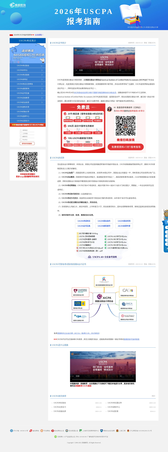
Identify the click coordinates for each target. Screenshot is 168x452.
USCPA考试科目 (84, 221)
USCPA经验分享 (23, 112)
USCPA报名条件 (104, 221)
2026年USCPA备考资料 (28, 35)
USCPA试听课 (113, 411)
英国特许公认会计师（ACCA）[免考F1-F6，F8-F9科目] (78, 333)
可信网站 (47, 431)
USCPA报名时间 (124, 221)
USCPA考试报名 (60, 403)
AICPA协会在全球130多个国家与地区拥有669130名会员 (95, 93)
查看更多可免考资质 (131, 339)
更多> (154, 396)
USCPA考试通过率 (115, 403)
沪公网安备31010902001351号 (141, 431)
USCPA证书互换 (84, 226)
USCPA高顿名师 (60, 411)
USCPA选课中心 (23, 116)
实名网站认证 (59, 431)
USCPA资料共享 (23, 107)
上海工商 (122, 431)
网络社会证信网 (109, 431)
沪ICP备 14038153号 (20, 431)
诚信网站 (36, 431)
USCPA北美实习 (23, 121)
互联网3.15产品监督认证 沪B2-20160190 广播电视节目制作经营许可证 (83, 437)
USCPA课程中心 (114, 407)
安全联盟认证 (73, 431)
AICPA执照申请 (124, 226)
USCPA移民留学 (104, 226)
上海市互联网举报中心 (91, 431)
